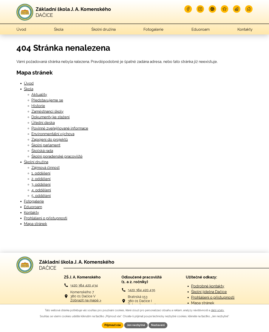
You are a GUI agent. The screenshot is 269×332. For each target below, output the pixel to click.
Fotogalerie (153, 29)
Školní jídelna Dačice (209, 291)
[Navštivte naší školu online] (249, 9)
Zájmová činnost (45, 167)
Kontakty (245, 29)
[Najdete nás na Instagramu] (200, 9)
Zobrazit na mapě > (85, 300)
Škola (58, 29)
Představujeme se (47, 100)
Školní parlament (45, 145)
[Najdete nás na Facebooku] (188, 9)
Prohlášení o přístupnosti (45, 218)
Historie (38, 106)
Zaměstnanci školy (47, 111)
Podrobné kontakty (207, 286)
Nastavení (158, 325)
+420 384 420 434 (84, 285)
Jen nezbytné (136, 325)
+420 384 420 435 (141, 290)
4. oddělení (41, 190)
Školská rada (42, 150)
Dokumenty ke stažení (50, 117)
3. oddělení (41, 184)
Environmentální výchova (52, 134)
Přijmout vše (112, 325)
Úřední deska (43, 122)
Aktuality (39, 94)
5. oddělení (41, 195)
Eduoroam (200, 29)
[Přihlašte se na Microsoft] (212, 9)
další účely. (217, 310)
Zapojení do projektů (49, 139)
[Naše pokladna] (224, 9)
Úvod (21, 29)
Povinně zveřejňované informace (59, 128)
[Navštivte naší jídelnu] (236, 9)
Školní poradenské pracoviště (57, 156)
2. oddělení (41, 179)
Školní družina (103, 29)
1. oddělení (40, 173)
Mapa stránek (35, 224)
